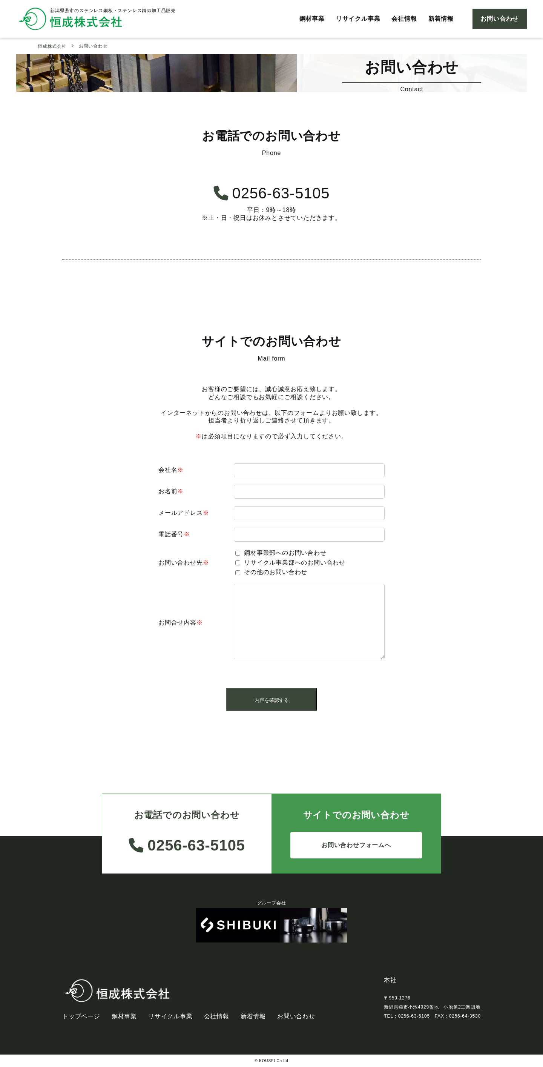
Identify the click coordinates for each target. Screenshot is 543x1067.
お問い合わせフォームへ (356, 845)
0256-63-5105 (271, 193)
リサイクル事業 (358, 18)
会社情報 (404, 18)
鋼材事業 (312, 18)
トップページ (81, 1016)
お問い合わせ (499, 18)
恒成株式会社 (52, 46)
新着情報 (441, 18)
